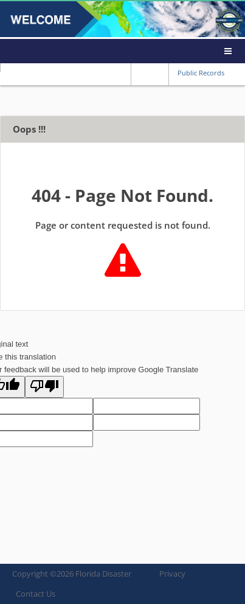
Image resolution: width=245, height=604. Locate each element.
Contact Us (35, 593)
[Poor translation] (44, 387)
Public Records (201, 72)
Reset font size (149, 72)
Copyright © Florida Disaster (71, 573)
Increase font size (159, 72)
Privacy (172, 573)
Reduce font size (140, 72)
